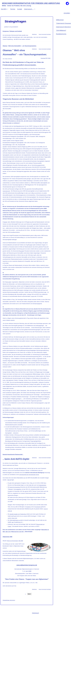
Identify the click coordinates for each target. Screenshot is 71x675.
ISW (30, 494)
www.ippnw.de (6, 200)
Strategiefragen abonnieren (10, 609)
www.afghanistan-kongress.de (26, 574)
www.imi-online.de (12, 520)
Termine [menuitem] (12, 18)
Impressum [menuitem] (35, 622)
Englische (28, 516)
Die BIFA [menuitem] (4, 18)
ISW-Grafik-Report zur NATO (17, 529)
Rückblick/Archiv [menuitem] (61, 45)
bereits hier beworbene (15, 496)
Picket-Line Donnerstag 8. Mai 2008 (16, 550)
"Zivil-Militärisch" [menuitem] (61, 41)
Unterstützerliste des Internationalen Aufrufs (30, 483)
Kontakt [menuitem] (19, 18)
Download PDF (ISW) (45, 67)
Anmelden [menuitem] (67, 22)
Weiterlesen (34, 43)
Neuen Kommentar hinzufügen (45, 43)
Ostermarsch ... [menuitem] (29, 18)
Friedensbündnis (43, 494)
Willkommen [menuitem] (60, 29)
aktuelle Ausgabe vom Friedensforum (19, 523)
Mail (8, 489)
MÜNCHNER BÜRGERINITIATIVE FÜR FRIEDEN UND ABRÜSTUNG (34, 12)
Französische (38, 516)
